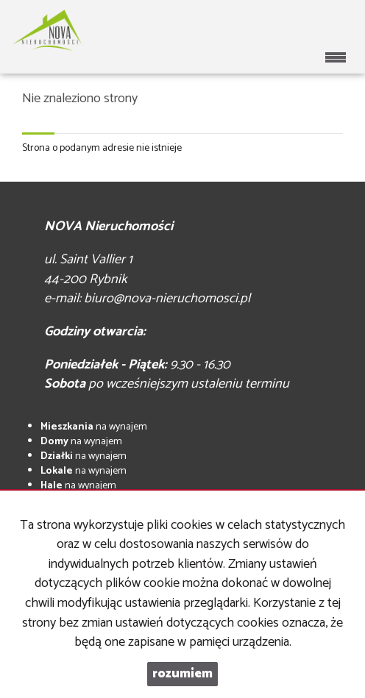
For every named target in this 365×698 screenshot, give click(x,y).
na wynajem (93, 427)
